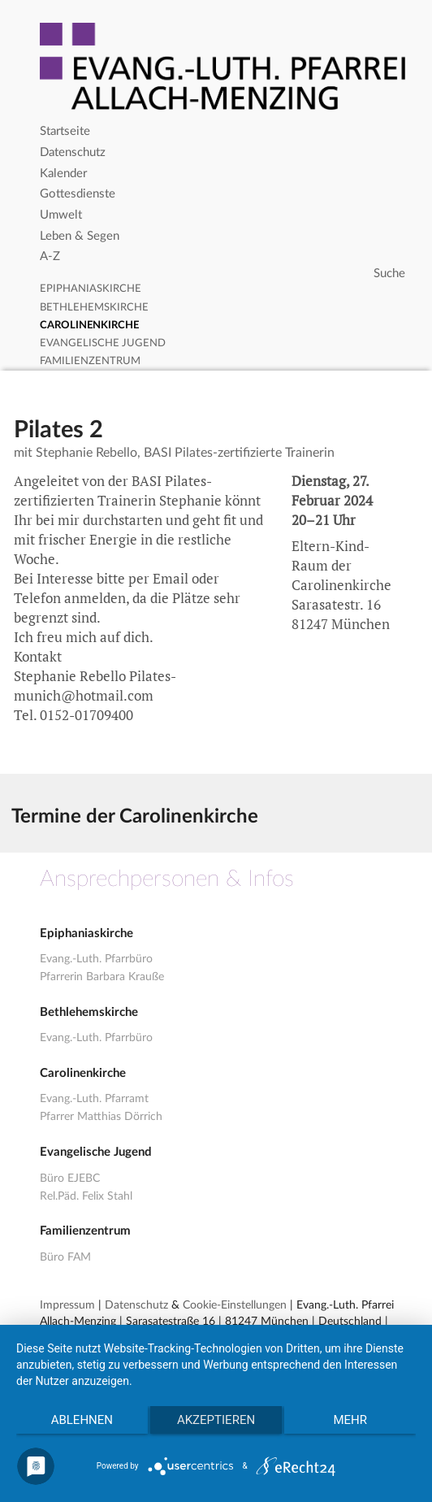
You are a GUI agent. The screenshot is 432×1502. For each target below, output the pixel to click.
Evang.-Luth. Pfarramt (94, 1099)
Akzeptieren (216, 1420)
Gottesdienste (77, 194)
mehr (350, 1420)
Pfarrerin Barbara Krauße (102, 977)
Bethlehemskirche (94, 307)
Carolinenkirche (89, 325)
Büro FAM (65, 1257)
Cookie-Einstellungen (235, 1305)
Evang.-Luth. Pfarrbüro (96, 959)
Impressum (67, 1305)
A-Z (50, 256)
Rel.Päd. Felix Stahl (86, 1196)
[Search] (224, 274)
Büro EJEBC (70, 1178)
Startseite (65, 131)
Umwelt (61, 215)
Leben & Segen (79, 236)
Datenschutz (73, 152)
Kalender (63, 173)
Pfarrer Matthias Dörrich (101, 1116)
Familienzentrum (90, 361)
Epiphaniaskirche (90, 289)
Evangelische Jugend (103, 343)
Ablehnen (82, 1420)
